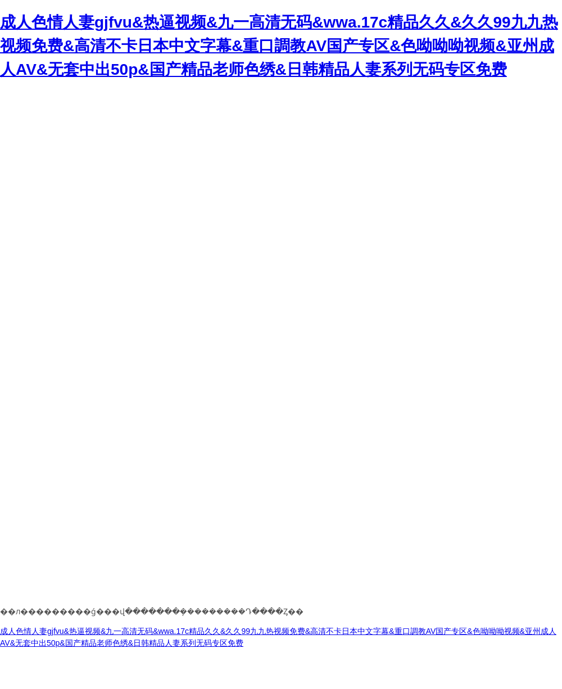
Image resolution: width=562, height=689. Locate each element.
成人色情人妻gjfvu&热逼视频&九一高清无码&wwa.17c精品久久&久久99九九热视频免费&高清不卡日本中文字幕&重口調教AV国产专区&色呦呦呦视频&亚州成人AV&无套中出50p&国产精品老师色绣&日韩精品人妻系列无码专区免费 (279, 45)
